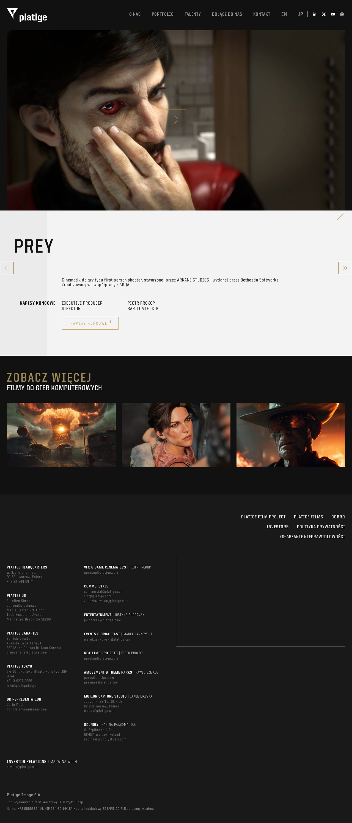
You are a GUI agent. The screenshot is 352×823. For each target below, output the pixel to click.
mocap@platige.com (100, 711)
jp (300, 14)
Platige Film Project (263, 517)
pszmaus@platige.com (101, 682)
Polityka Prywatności (321, 527)
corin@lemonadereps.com (27, 709)
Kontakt (261, 14)
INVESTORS (278, 527)
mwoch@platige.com (22, 767)
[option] (61, 435)
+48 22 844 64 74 (20, 582)
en (284, 14)
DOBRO (338, 517)
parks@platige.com (99, 678)
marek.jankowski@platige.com (108, 639)
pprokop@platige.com (101, 573)
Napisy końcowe (91, 322)
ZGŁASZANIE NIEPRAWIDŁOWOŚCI (312, 537)
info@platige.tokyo (22, 686)
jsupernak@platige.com (102, 620)
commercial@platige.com (103, 592)
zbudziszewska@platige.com (106, 601)
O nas (135, 14)
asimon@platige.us (22, 606)
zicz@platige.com (97, 596)
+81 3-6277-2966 (19, 681)
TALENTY (193, 14)
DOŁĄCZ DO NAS (227, 14)
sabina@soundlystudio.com (105, 739)
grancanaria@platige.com (27, 652)
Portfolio (163, 14)
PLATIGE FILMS (308, 517)
